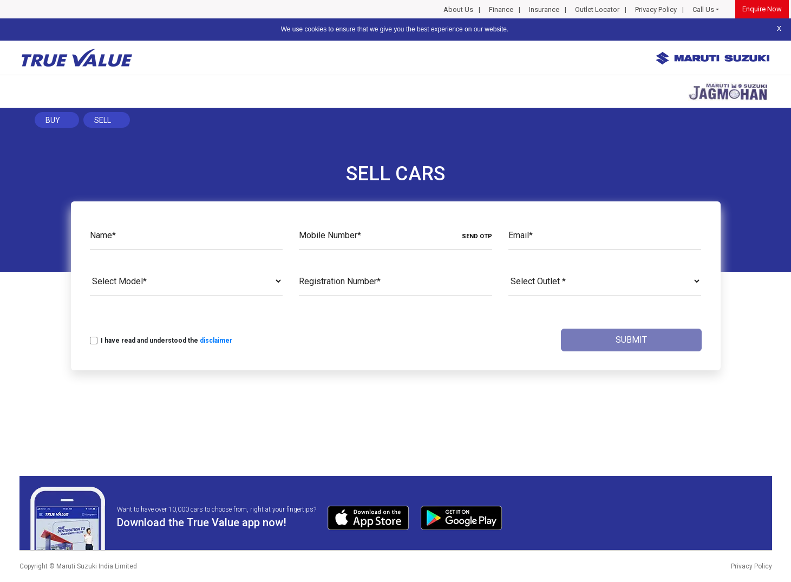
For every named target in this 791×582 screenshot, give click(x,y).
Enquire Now (762, 9)
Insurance (544, 9)
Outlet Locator (597, 9)
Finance (501, 9)
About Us (458, 9)
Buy (52, 120)
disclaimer (216, 340)
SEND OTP (477, 236)
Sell (102, 120)
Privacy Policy (656, 9)
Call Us (703, 9)
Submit (631, 340)
